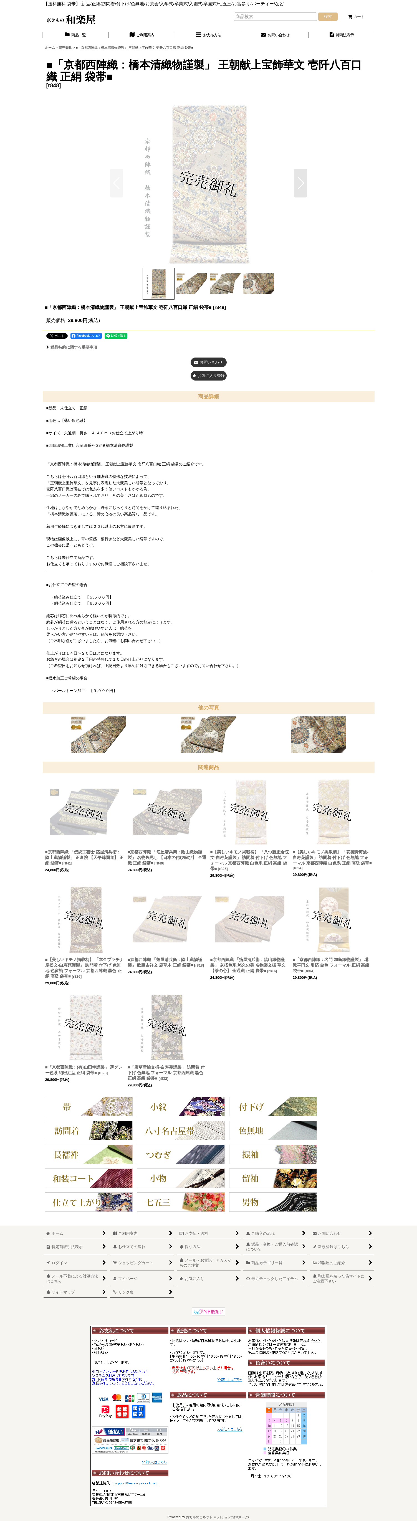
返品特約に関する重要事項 (71, 347)
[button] (300, 183)
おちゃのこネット (199, 1517)
